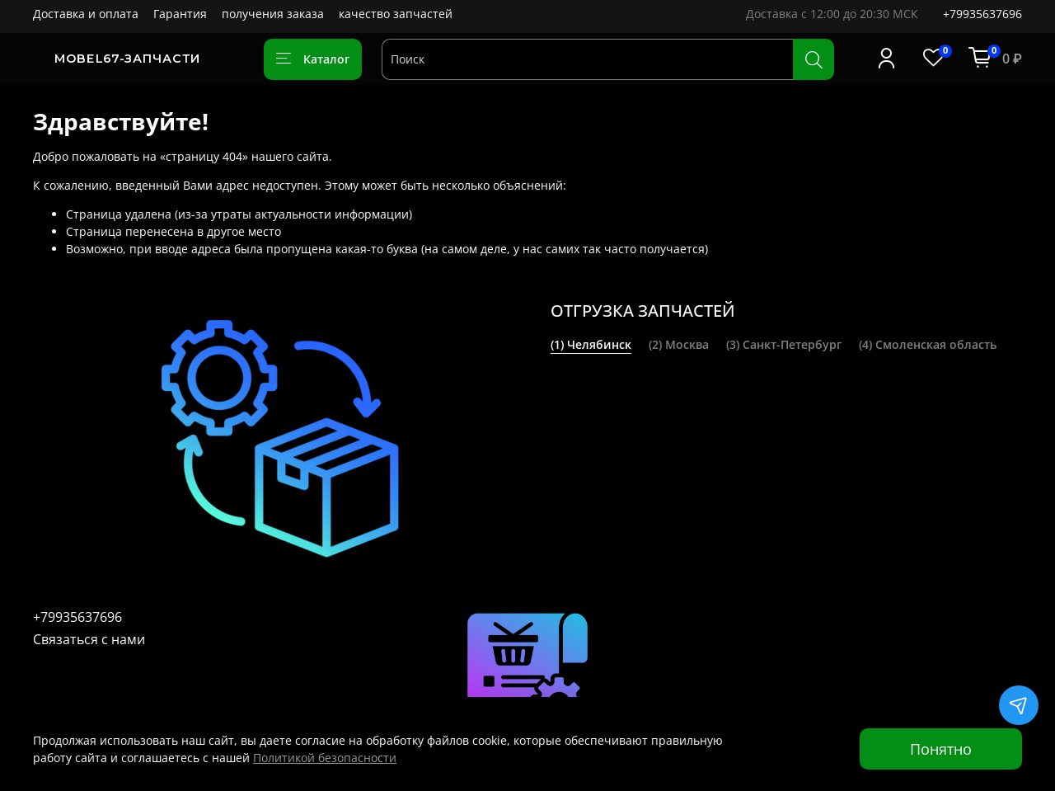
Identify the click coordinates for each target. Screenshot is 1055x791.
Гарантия (180, 13)
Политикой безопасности (324, 757)
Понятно (941, 749)
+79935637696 (982, 13)
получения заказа (273, 13)
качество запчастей (395, 13)
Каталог (312, 59)
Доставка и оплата (85, 13)
